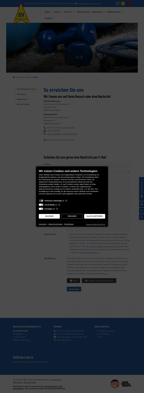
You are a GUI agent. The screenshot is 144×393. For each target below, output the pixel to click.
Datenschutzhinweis (55, 224)
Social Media (49, 205)
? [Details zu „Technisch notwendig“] (66, 201)
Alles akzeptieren (95, 216)
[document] (72, 184)
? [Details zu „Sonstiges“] (57, 209)
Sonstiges (48, 209)
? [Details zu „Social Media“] (59, 205)
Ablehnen (49, 216)
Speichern (72, 216)
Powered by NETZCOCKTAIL (95, 224)
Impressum (43, 224)
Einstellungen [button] (69, 224)
